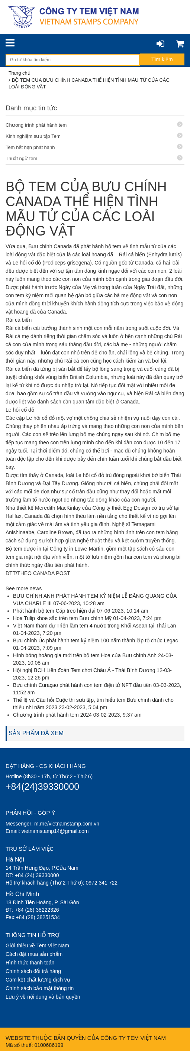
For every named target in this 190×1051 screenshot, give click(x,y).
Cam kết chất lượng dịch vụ (38, 980)
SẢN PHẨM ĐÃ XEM (36, 733)
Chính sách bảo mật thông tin (40, 988)
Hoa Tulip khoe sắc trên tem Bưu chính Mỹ (62, 618)
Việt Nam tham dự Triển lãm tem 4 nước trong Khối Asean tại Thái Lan (94, 626)
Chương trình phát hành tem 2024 (52, 715)
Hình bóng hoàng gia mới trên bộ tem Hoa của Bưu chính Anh (85, 655)
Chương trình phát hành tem (94, 124)
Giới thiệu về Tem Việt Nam (37, 945)
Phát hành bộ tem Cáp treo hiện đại (54, 611)
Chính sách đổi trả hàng (33, 971)
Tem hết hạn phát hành (94, 147)
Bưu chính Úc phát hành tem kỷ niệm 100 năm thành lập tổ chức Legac (95, 640)
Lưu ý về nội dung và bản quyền (43, 997)
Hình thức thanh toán (30, 963)
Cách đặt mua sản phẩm (34, 954)
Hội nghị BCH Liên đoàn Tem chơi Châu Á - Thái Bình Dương (84, 670)
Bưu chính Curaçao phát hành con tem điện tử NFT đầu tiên (82, 685)
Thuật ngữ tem (94, 158)
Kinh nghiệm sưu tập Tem (94, 136)
